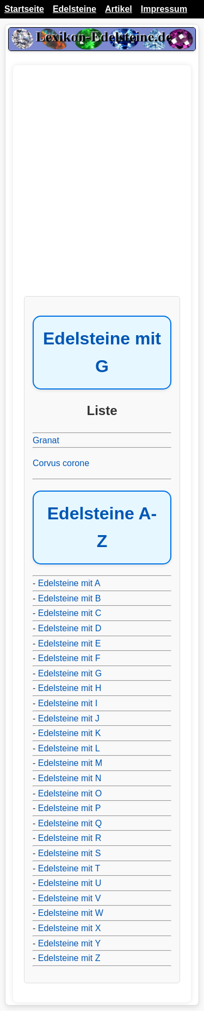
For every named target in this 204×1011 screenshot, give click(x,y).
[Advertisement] (102, 186)
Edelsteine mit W (70, 913)
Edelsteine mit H (70, 688)
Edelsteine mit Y (69, 943)
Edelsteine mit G (70, 673)
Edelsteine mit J (69, 718)
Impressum (164, 9)
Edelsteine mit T (69, 868)
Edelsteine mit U (70, 883)
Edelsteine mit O (70, 793)
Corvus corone (61, 463)
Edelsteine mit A (69, 583)
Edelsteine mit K (69, 733)
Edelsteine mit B (69, 598)
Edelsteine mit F (69, 658)
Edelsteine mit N (70, 778)
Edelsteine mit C (70, 613)
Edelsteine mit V (69, 898)
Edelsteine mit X (69, 928)
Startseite (24, 9)
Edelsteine (74, 9)
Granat (46, 440)
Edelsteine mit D (70, 628)
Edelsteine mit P (69, 808)
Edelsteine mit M (70, 763)
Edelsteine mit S (69, 853)
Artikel (118, 9)
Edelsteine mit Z (69, 958)
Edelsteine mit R (70, 838)
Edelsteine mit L (69, 748)
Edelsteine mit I (67, 703)
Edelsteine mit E (69, 643)
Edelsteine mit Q (70, 823)
